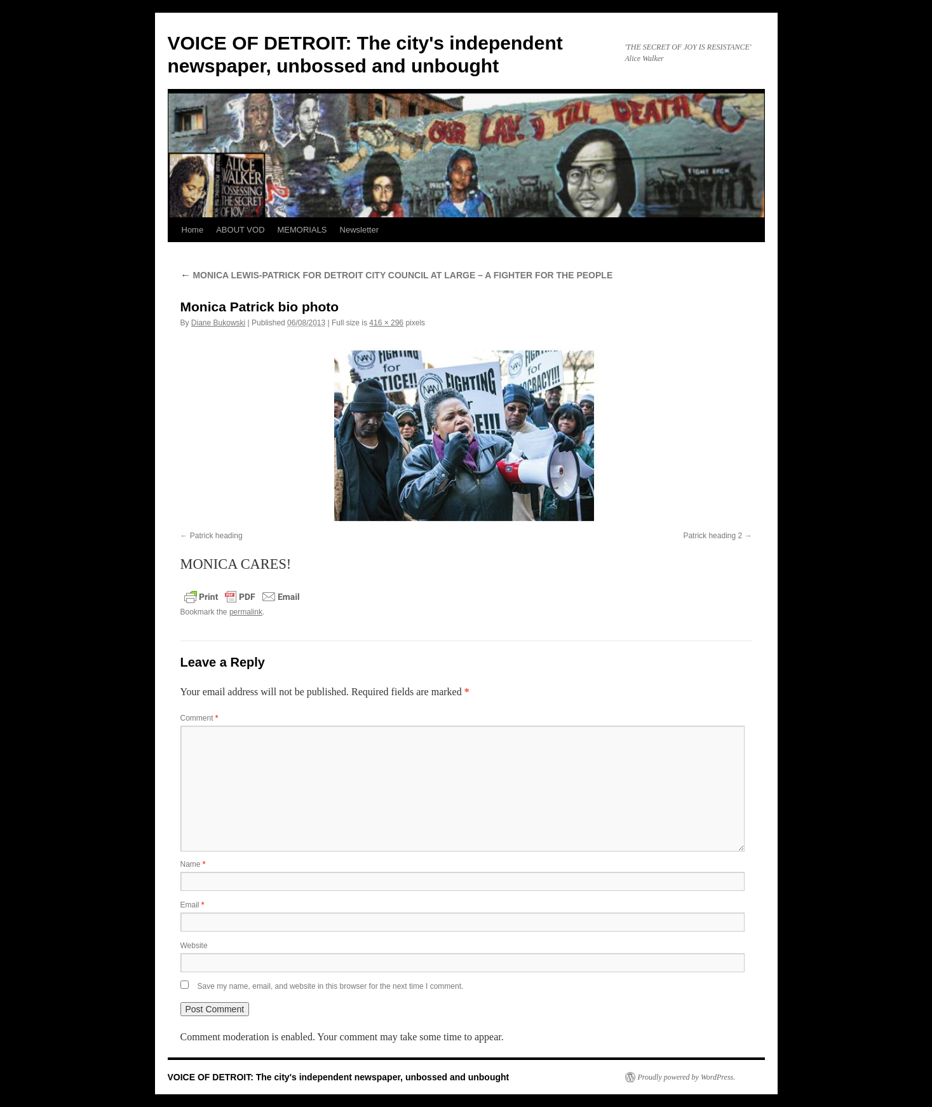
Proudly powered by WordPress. (687, 1077)
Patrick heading (216, 535)
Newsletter (359, 229)
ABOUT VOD (240, 229)
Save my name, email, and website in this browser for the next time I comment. (331, 986)
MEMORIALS (302, 229)
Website (194, 945)
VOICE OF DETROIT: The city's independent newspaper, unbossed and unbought (339, 1077)
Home (193, 229)
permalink (245, 612)
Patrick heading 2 (712, 535)
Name (193, 864)
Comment (199, 718)
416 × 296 (386, 322)
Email (192, 904)
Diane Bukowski (218, 322)
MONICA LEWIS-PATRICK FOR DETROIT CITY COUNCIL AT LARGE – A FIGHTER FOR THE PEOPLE (396, 275)
